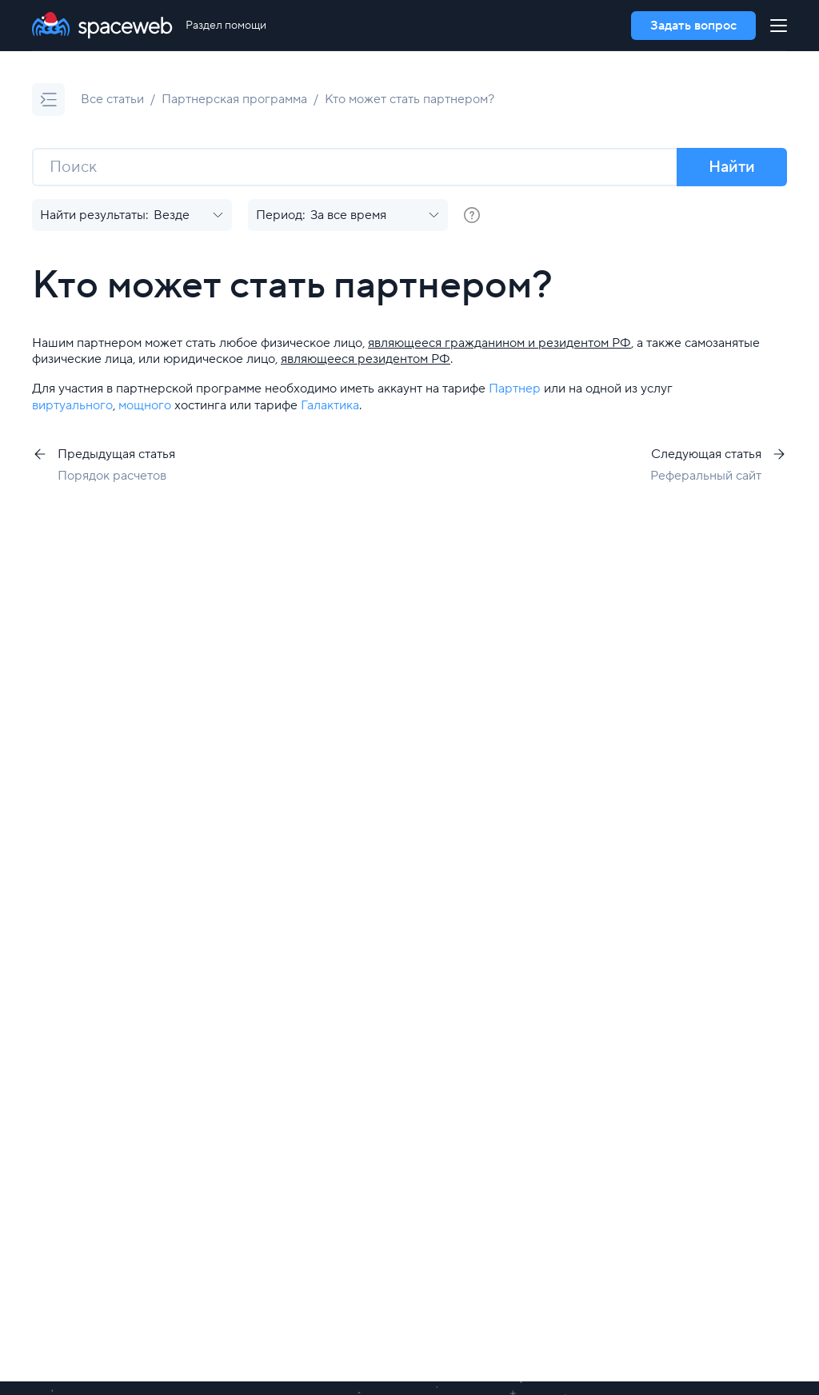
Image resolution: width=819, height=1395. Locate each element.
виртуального (72, 405)
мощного (144, 405)
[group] (472, 215)
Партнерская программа (234, 99)
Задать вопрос (693, 26)
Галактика (330, 405)
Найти (732, 167)
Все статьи (112, 99)
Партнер (515, 389)
